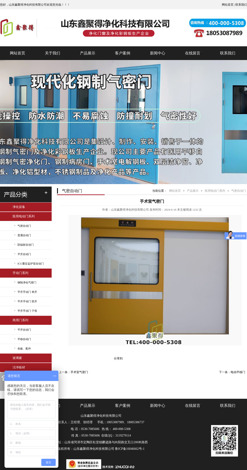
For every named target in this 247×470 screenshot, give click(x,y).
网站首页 (228, 4)
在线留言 (192, 53)
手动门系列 (20, 273)
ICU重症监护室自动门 (31, 263)
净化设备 (19, 207)
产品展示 (87, 53)
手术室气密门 (79, 372)
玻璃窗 (17, 358)
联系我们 (241, 4)
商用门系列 (20, 320)
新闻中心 (157, 53)
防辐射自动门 (26, 244)
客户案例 (122, 53)
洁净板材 (19, 367)
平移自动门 (24, 339)
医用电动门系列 (24, 216)
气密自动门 (24, 225)
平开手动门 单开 (27, 292)
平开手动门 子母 (27, 310)
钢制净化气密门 (27, 282)
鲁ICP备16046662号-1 (129, 448)
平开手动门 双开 (27, 301)
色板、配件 (24, 348)
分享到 (118, 358)
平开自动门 (24, 254)
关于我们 (52, 53)
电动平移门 (238, 372)
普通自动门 (24, 235)
